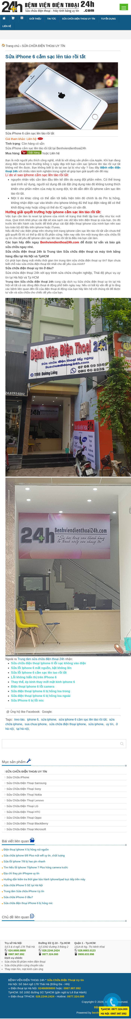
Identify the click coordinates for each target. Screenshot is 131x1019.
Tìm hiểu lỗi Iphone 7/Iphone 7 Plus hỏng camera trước (36, 867)
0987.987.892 (16, 954)
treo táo (19, 719)
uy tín (109, 724)
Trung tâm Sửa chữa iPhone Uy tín (24, 891)
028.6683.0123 (86, 950)
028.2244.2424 (51, 950)
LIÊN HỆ (6, 26)
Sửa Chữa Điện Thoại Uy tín (65, 980)
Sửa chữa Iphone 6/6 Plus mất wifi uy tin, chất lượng (34, 855)
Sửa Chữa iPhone (18, 777)
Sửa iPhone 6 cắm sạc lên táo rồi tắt (45, 56)
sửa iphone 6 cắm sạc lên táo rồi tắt (83, 719)
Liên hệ (55, 153)
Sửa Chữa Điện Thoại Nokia (24, 794)
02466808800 (46, 988)
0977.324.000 (50, 954)
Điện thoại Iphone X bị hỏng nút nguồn (26, 849)
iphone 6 (32, 719)
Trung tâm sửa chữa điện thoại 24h (41, 659)
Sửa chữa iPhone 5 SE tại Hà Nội (23, 885)
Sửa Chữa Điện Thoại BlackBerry (27, 823)
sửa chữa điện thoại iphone (67, 724)
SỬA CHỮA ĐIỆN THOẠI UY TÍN (78, 19)
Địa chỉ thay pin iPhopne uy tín (21, 873)
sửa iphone (48, 719)
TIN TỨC (51, 19)
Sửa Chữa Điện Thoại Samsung (26, 783)
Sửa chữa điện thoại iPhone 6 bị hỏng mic (28, 903)
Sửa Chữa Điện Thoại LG (22, 806)
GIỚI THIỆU (35, 19)
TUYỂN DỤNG (108, 19)
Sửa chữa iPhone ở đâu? (18, 897)
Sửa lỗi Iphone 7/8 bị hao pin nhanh (24, 861)
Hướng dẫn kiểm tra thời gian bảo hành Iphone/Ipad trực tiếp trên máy (44, 879)
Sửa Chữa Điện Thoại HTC (23, 811)
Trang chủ (12, 45)
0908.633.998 (86, 954)
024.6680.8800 (17, 950)
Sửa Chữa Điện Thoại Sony (24, 788)
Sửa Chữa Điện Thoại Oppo (24, 817)
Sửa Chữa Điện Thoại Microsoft (26, 829)
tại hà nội (22, 728)
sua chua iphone (36, 724)
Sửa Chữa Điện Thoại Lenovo (25, 800)
